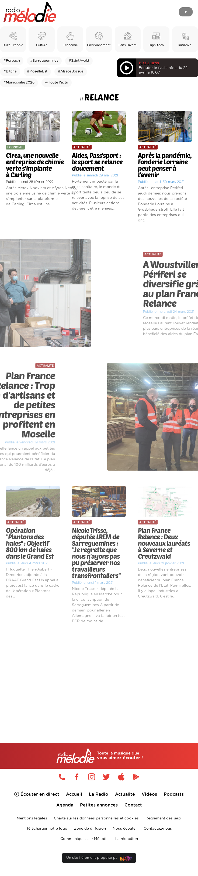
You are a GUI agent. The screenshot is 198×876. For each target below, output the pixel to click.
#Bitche (10, 71)
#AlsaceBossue (71, 71)
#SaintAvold (79, 60)
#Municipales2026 (19, 82)
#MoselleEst (37, 71)
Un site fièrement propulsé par (98, 859)
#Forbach (12, 60)
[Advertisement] (99, 674)
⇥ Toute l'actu (56, 82)
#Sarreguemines (44, 60)
